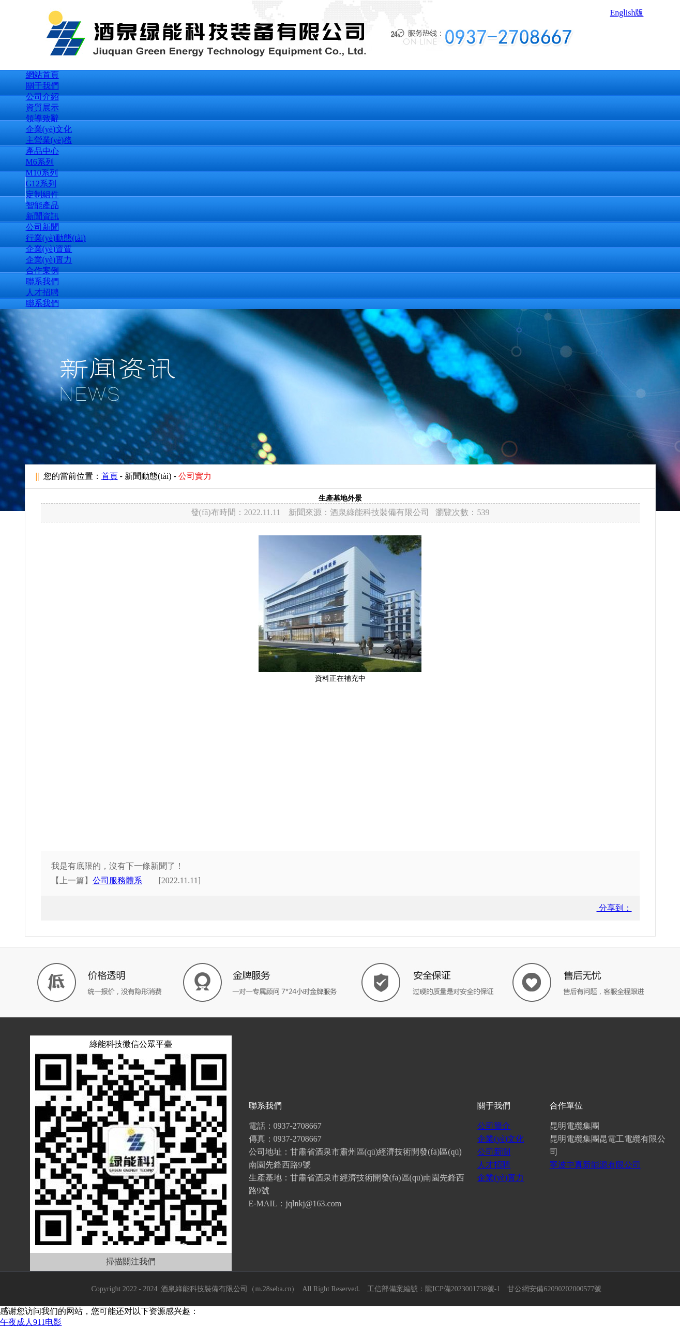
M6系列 (40, 161)
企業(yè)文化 (49, 129)
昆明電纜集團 (574, 1125)
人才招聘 (42, 292)
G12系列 (41, 183)
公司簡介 (493, 1125)
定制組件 (42, 194)
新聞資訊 (42, 216)
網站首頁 (42, 74)
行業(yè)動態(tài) (56, 238)
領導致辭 (42, 118)
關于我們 (42, 85)
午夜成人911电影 (31, 1322)
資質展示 (42, 107)
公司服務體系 (117, 880)
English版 (627, 12)
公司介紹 (42, 96)
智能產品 (42, 205)
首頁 (109, 476)
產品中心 (42, 151)
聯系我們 (42, 281)
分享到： (614, 907)
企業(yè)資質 (49, 248)
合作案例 (42, 270)
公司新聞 (42, 227)
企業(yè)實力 (49, 259)
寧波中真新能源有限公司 (595, 1164)
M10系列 (42, 172)
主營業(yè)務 (49, 140)
